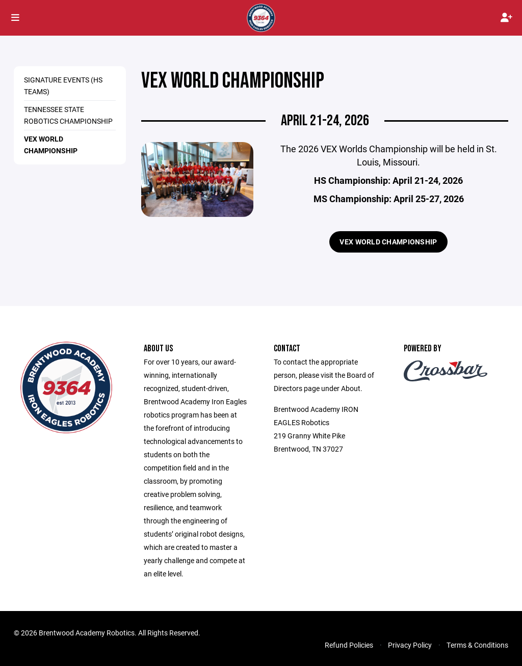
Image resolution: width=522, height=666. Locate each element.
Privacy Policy (410, 645)
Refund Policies (349, 645)
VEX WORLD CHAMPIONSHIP (388, 241)
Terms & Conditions (477, 645)
